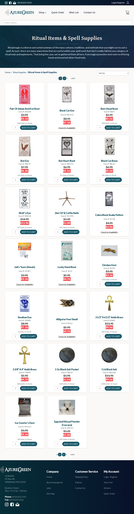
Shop (42, 12)
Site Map (50, 493)
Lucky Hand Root (67, 267)
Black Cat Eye (67, 110)
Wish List (74, 12)
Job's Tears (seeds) (24, 267)
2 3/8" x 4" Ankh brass (25, 369)
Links (48, 488)
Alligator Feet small (67, 319)
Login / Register (111, 477)
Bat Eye (25, 160)
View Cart (108, 482)
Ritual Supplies (19, 72)
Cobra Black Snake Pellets (109, 215)
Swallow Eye (25, 317)
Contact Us (89, 12)
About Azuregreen (54, 482)
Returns (107, 488)
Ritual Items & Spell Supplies (42, 72)
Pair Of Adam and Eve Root (25, 108)
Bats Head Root (109, 108)
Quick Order (57, 12)
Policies (78, 482)
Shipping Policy (81, 477)
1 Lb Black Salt (109, 369)
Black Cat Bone (109, 160)
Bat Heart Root (67, 160)
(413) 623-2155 (24, 2)
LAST (73, 78)
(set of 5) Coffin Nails (67, 213)
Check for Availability (67, 128)
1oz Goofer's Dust (25, 422)
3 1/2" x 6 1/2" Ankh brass (109, 317)
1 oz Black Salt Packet (67, 369)
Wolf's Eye (25, 213)
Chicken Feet (109, 265)
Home (7, 72)
